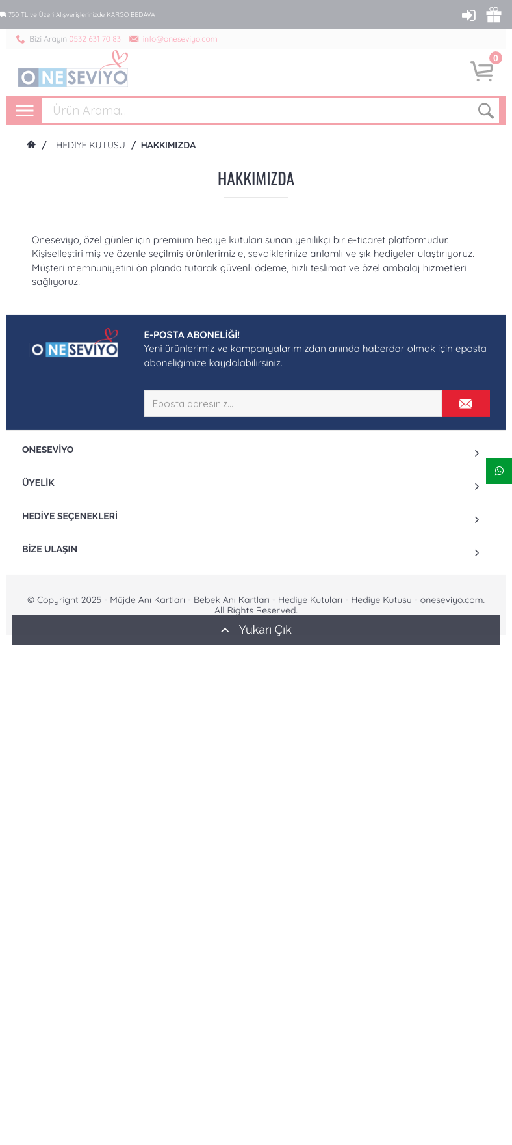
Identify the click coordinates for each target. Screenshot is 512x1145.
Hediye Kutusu (90, 145)
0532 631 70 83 (95, 39)
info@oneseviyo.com (180, 39)
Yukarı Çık (255, 630)
